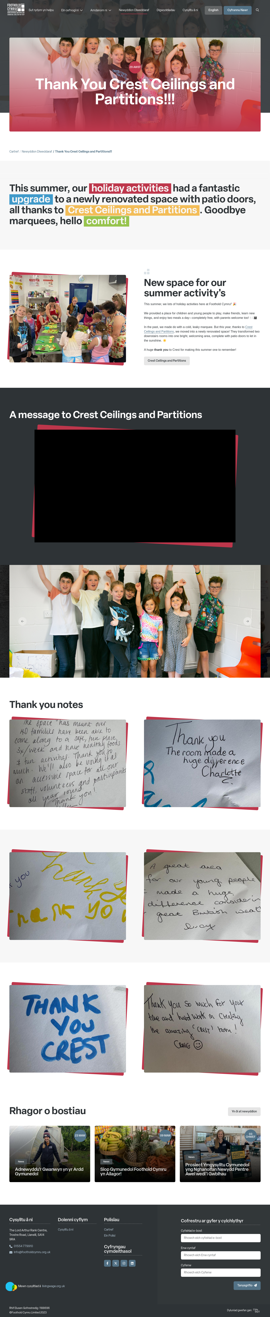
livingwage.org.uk (53, 1286)
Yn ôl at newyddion (244, 1111)
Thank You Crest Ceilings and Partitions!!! (83, 151)
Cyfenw (186, 1265)
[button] (22, 639)
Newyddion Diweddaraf (134, 10)
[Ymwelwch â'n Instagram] (124, 1263)
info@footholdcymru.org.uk (29, 1252)
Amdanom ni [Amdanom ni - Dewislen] (100, 10)
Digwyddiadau (166, 10)
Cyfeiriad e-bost (191, 1230)
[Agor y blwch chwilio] (257, 10)
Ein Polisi (109, 1235)
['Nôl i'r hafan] (16, 10)
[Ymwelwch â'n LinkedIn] (132, 1263)
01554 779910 (21, 1246)
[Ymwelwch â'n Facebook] (107, 1263)
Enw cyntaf (188, 1248)
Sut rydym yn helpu (41, 10)
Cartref (14, 151)
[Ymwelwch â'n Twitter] (115, 1263)
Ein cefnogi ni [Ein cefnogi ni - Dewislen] (72, 10)
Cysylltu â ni (190, 10)
